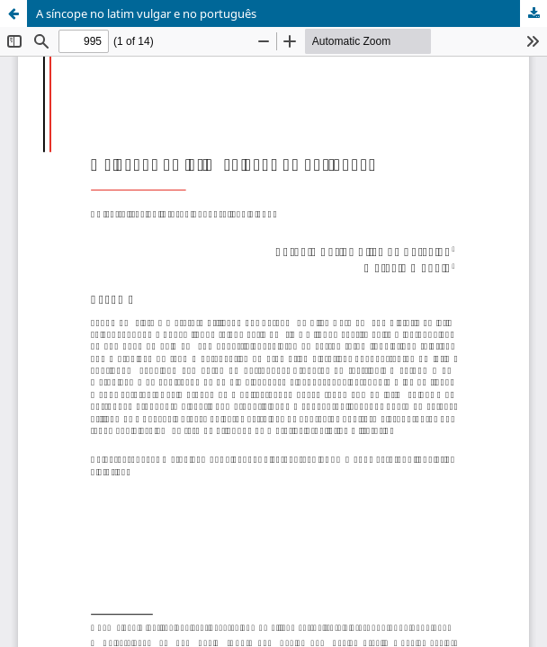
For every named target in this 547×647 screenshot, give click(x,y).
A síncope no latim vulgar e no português (146, 13)
